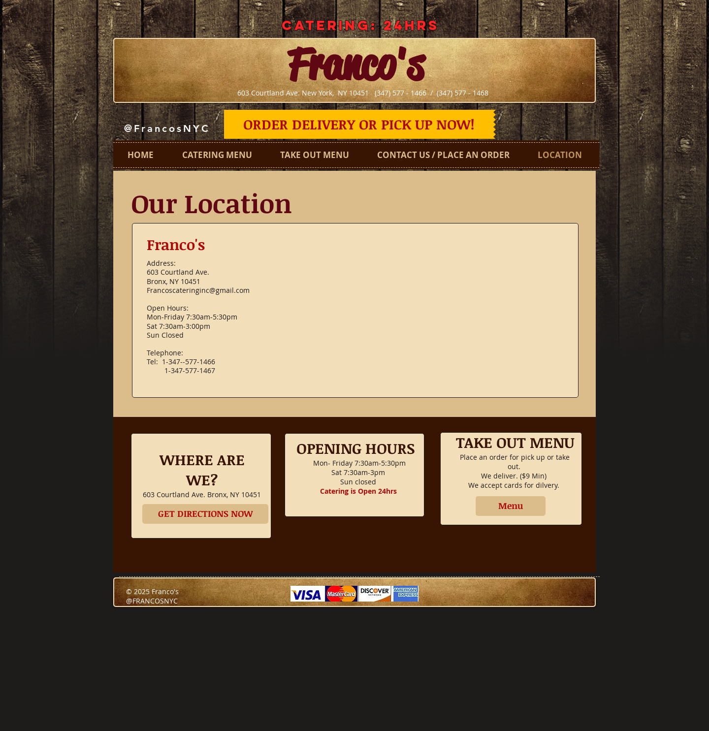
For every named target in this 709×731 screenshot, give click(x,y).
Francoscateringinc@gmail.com (198, 290)
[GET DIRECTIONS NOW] (205, 514)
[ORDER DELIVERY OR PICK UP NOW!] (358, 124)
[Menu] (511, 506)
